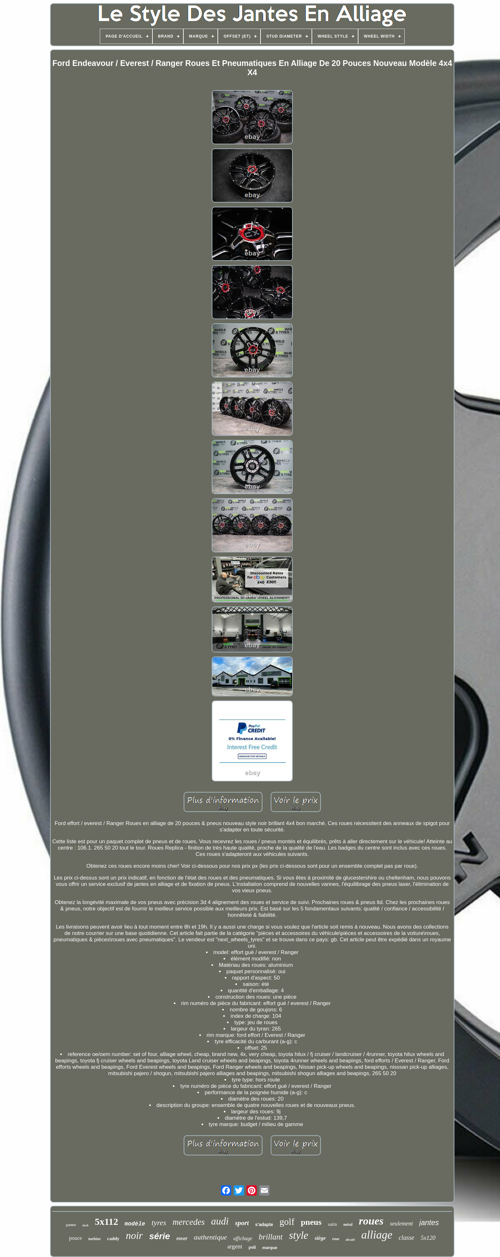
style (298, 1235)
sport (242, 1223)
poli (252, 1247)
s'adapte (264, 1224)
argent (234, 1246)
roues (371, 1221)
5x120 (428, 1237)
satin (332, 1224)
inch (85, 1225)
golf (287, 1222)
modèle (135, 1224)
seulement (401, 1223)
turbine (94, 1238)
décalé (350, 1239)
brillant (271, 1236)
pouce (75, 1238)
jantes (429, 1222)
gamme (71, 1225)
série (159, 1236)
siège (320, 1238)
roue (336, 1239)
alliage (376, 1235)
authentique (210, 1237)
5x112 (106, 1221)
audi (220, 1221)
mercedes (189, 1222)
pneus (311, 1222)
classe (406, 1237)
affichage (243, 1238)
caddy (113, 1238)
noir (134, 1235)
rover (182, 1238)
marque (269, 1247)
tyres (158, 1222)
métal (348, 1224)
